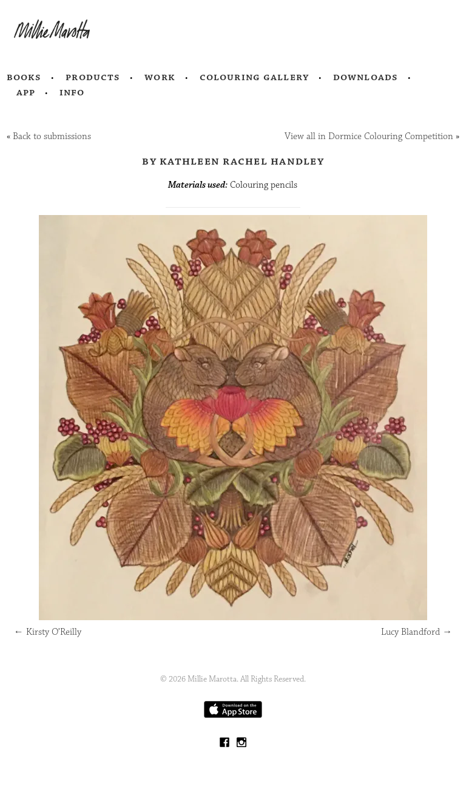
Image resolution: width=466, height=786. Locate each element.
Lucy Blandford (416, 632)
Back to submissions (52, 136)
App (25, 92)
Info (72, 92)
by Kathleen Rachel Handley (233, 161)
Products (93, 77)
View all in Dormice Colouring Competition (369, 136)
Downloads (365, 77)
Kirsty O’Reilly (47, 632)
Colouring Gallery (254, 77)
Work (159, 77)
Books (24, 77)
